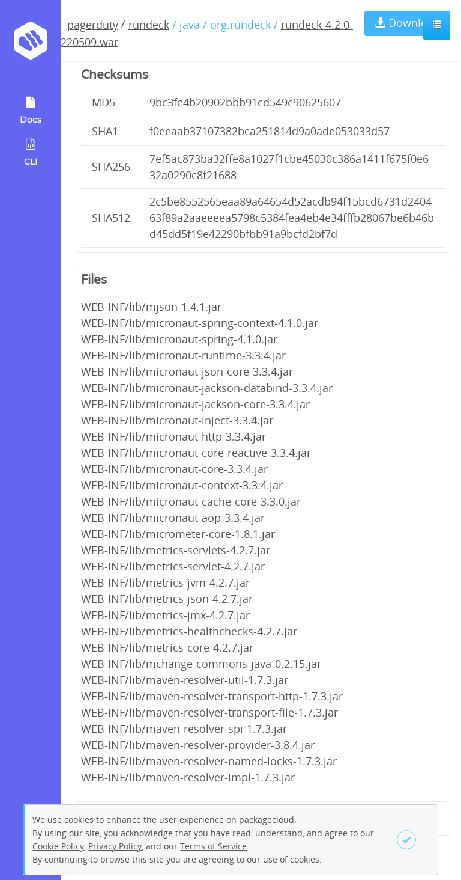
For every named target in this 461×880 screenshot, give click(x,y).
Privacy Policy (115, 846)
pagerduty (92, 24)
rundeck (148, 24)
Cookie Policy (58, 846)
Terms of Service (213, 846)
